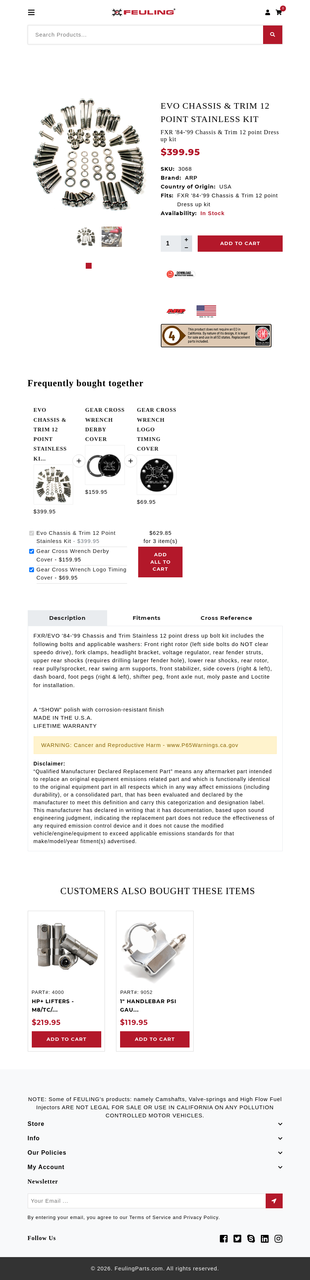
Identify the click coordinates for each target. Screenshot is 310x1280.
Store (36, 1124)
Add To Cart (240, 243)
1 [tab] (89, 266)
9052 (146, 992)
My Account (46, 1167)
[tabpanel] (86, 237)
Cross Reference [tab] (226, 618)
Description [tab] (67, 618)
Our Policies (47, 1153)
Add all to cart (160, 561)
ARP (191, 178)
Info (34, 1138)
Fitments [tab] (147, 618)
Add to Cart (66, 1039)
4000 (58, 992)
